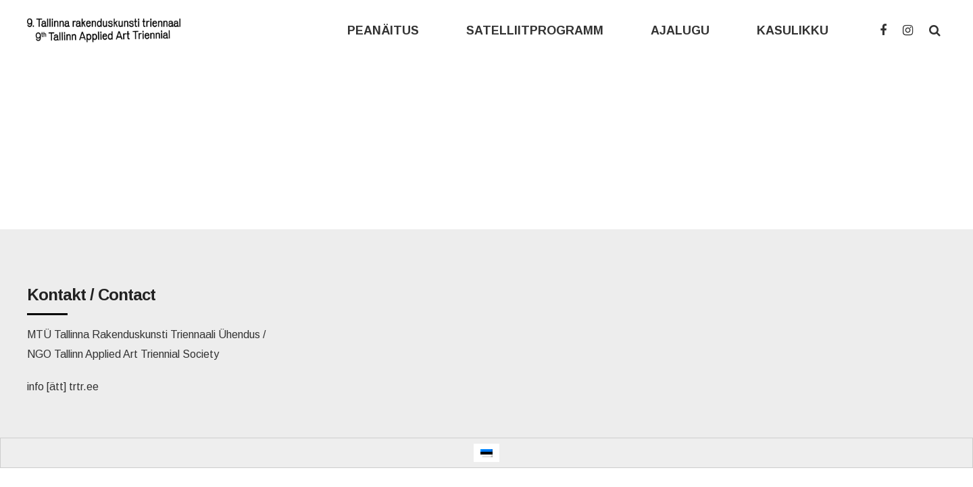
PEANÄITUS (383, 30)
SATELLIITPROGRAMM (534, 30)
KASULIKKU (792, 30)
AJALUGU (680, 30)
